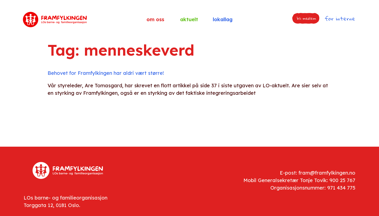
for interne (340, 18)
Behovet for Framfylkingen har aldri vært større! (106, 73)
